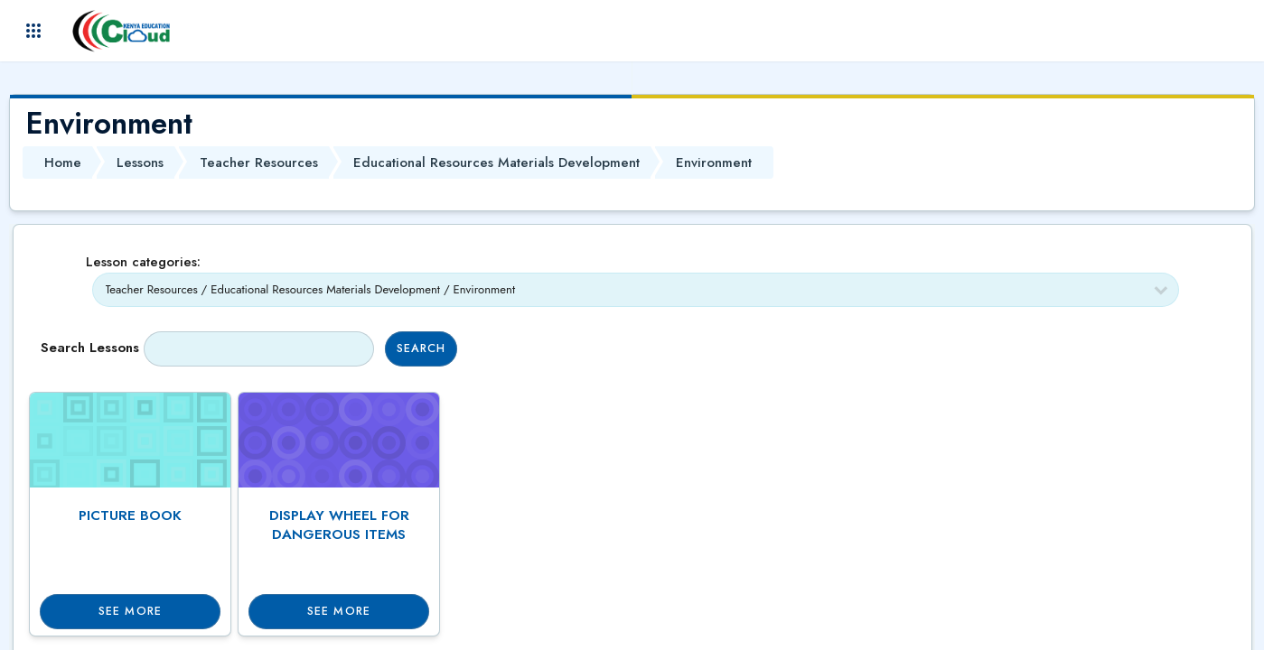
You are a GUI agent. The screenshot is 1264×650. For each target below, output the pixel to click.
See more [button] (130, 611)
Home (62, 162)
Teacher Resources (259, 162)
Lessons (140, 162)
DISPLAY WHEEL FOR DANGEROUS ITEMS (339, 525)
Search (421, 348)
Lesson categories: (143, 262)
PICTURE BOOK (130, 515)
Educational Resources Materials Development (496, 162)
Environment (714, 162)
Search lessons (90, 348)
